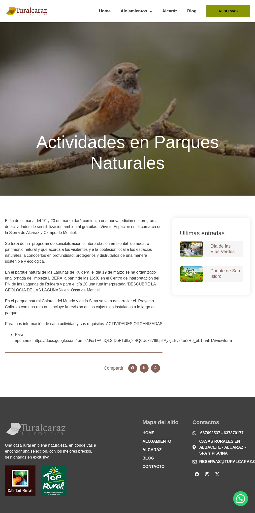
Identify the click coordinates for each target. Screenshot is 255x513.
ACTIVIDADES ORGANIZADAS (134, 324)
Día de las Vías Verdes (223, 249)
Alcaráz (169, 11)
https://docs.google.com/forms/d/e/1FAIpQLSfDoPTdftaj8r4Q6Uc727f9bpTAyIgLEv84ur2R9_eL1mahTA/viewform (133, 340)
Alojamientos (136, 11)
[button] (132, 368)
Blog (191, 11)
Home (105, 11)
